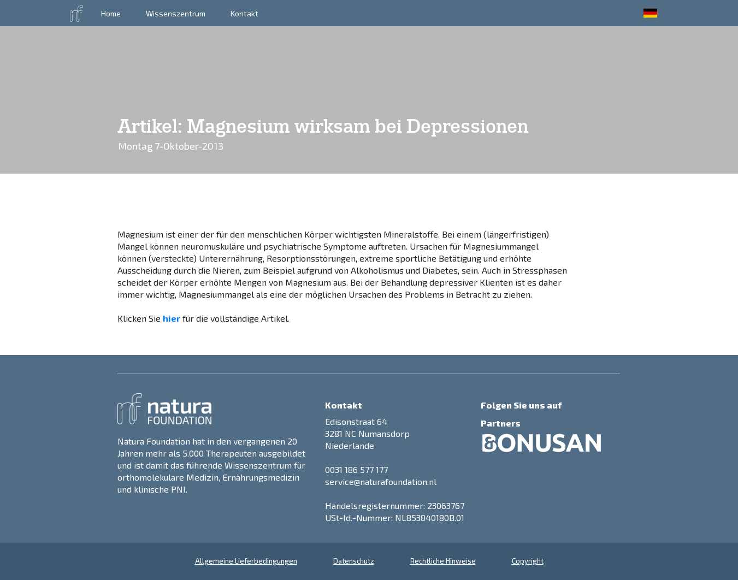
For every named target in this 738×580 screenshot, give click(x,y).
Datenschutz (353, 561)
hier (171, 318)
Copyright (528, 561)
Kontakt (244, 13)
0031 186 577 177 (356, 469)
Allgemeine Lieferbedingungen (246, 561)
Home (111, 13)
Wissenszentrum (175, 13)
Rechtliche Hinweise (443, 561)
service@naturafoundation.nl (380, 481)
